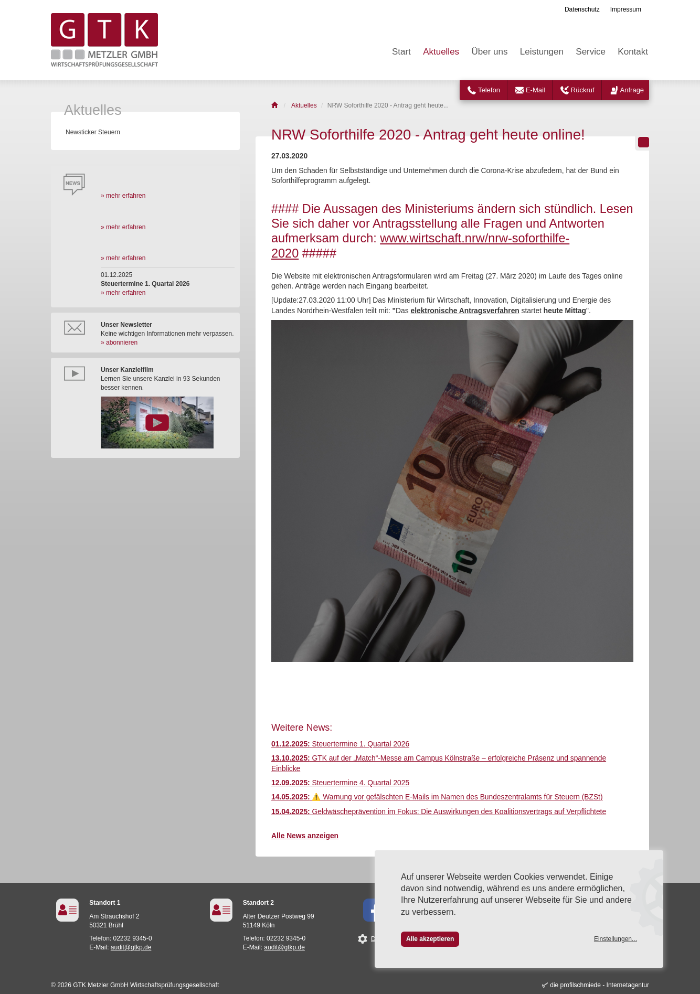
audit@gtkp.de (131, 947)
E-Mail (535, 90)
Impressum (625, 9)
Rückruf (583, 90)
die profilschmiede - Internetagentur (599, 985)
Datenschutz (582, 9)
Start (401, 52)
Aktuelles (441, 52)
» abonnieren (119, 342)
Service (591, 52)
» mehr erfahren (123, 195)
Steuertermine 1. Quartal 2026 (340, 744)
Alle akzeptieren (430, 939)
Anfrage (632, 90)
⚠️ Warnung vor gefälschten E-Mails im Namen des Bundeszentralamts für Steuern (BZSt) (437, 797)
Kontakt (633, 52)
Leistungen (542, 52)
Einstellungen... (615, 939)
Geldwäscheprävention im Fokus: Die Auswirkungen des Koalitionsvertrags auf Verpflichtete (438, 812)
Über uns (489, 52)
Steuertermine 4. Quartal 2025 (340, 783)
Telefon (489, 90)
